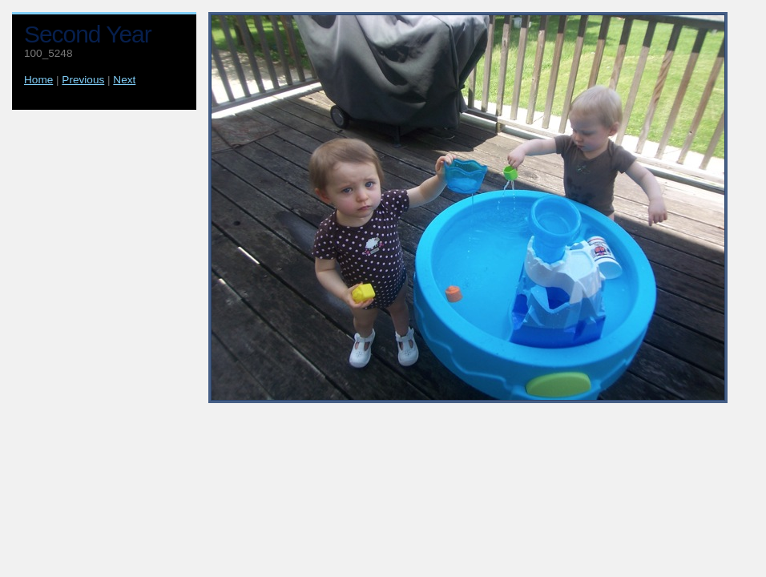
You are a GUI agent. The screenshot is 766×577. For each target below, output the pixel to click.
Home (38, 80)
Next (124, 80)
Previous (83, 80)
